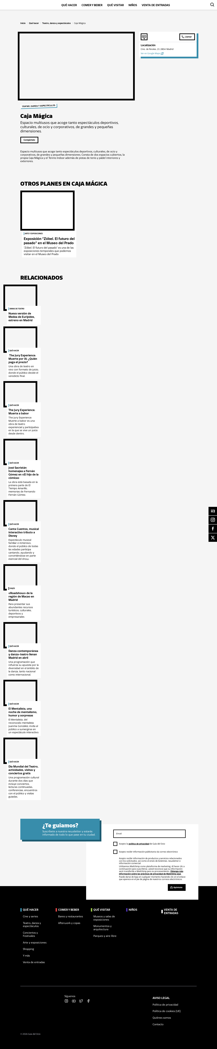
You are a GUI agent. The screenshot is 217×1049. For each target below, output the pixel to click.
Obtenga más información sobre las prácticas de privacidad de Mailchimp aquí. (151, 872)
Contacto (158, 1024)
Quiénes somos (162, 1017)
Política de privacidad (165, 1004)
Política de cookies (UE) (167, 1011)
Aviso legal (161, 998)
